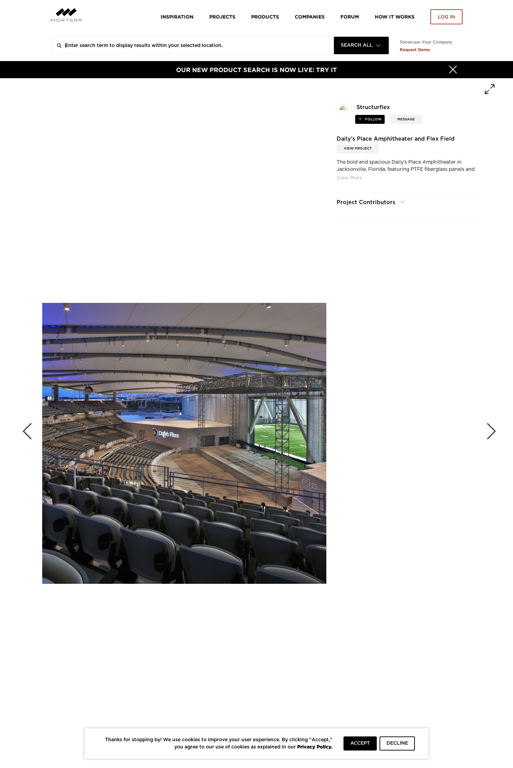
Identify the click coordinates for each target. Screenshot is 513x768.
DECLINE (397, 743)
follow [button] (373, 119)
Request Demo (415, 49)
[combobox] (361, 45)
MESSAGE (406, 119)
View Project (358, 148)
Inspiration (177, 16)
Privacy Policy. (315, 746)
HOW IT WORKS (395, 16)
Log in (446, 17)
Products (265, 16)
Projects (222, 16)
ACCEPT (360, 743)
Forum (349, 16)
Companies (310, 16)
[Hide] (453, 69)
